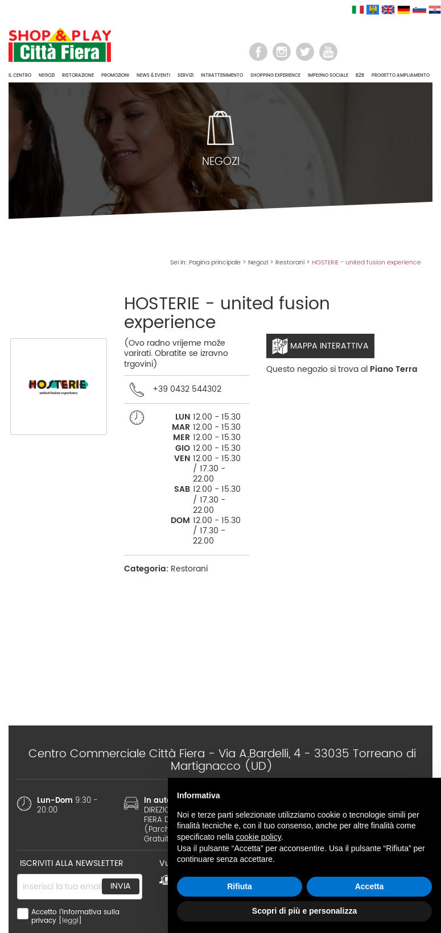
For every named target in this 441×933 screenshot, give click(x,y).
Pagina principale (215, 263)
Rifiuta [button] (239, 886)
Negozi (258, 263)
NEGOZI (47, 75)
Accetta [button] (369, 886)
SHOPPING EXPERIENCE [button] (275, 75)
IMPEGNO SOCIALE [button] (328, 75)
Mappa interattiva (320, 346)
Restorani (289, 263)
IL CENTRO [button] (20, 75)
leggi (70, 920)
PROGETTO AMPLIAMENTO (401, 75)
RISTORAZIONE (78, 75)
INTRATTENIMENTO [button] (222, 75)
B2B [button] (360, 75)
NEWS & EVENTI (153, 75)
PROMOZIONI (115, 75)
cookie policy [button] (258, 836)
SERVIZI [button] (185, 75)
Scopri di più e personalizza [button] (304, 910)
